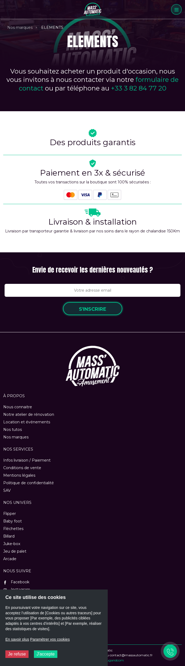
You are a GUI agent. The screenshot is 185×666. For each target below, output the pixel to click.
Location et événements (26, 422)
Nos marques (20, 27)
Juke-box (11, 543)
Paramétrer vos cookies (50, 639)
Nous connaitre (17, 407)
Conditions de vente (22, 467)
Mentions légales (19, 475)
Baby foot (12, 521)
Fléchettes (13, 528)
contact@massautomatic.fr (131, 655)
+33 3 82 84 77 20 (138, 88)
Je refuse (17, 654)
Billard (9, 536)
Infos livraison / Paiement (27, 460)
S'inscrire (92, 309)
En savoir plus (17, 639)
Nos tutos (12, 429)
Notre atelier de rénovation (28, 414)
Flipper (9, 513)
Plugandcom (113, 660)
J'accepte (46, 654)
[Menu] (176, 9)
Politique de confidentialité (28, 482)
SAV (7, 490)
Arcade (9, 558)
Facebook (16, 582)
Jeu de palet (14, 551)
